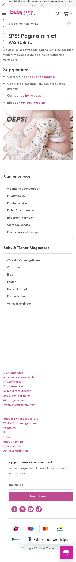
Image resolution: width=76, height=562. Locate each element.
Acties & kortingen (19, 303)
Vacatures (13, 267)
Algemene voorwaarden (23, 188)
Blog (10, 274)
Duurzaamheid (17, 296)
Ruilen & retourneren (21, 210)
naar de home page (27, 95)
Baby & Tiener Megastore (26, 248)
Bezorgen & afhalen (20, 217)
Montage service (18, 225)
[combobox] (38, 23)
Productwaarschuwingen (23, 232)
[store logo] (23, 13)
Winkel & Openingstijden (23, 260)
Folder (11, 282)
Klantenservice (16, 177)
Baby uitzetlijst (17, 289)
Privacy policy (16, 196)
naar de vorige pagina (38, 77)
